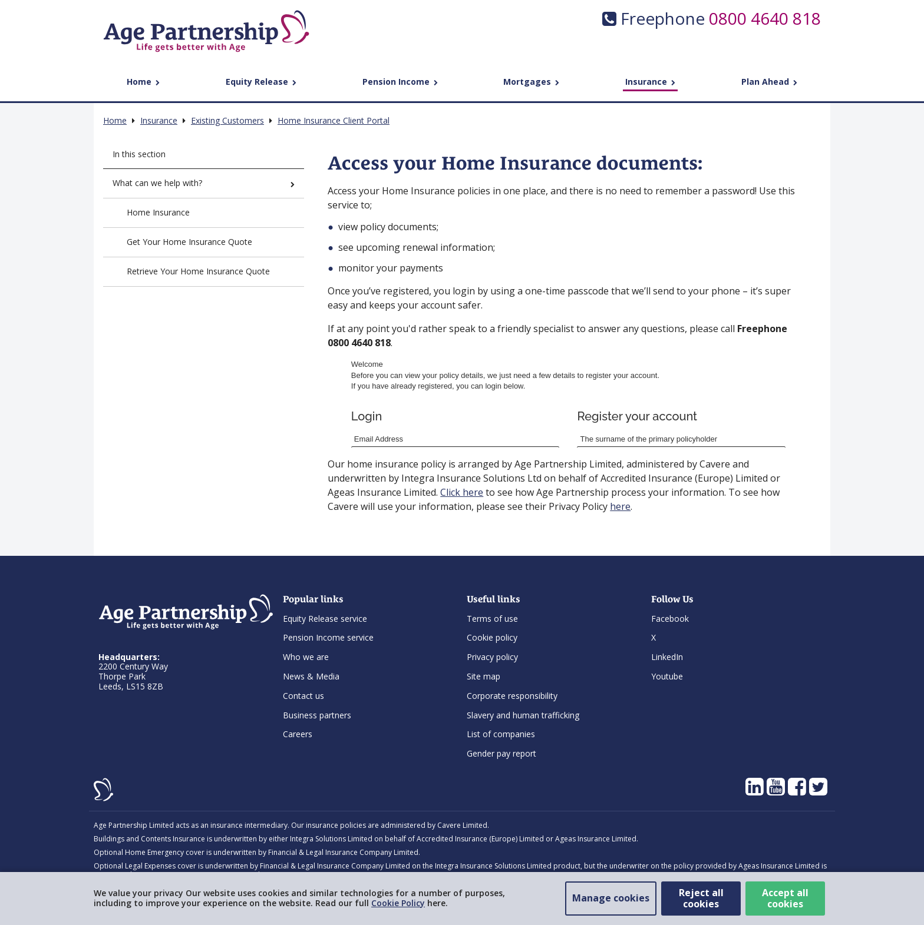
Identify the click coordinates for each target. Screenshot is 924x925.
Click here (461, 492)
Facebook (670, 618)
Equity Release (261, 81)
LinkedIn (667, 656)
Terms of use (492, 618)
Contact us (303, 695)
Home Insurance (158, 212)
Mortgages (531, 81)
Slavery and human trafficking (523, 715)
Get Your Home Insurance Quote (189, 241)
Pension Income (400, 81)
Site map (483, 676)
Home (143, 81)
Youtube (667, 676)
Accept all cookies (785, 898)
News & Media (311, 676)
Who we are (306, 656)
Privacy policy (492, 656)
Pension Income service (328, 637)
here (620, 506)
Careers (297, 734)
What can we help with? (204, 182)
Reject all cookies (701, 898)
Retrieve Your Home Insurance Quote (198, 271)
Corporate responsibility (512, 695)
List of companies (501, 734)
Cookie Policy (398, 903)
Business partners (317, 715)
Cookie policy (492, 637)
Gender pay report (501, 753)
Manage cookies (610, 897)
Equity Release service (325, 618)
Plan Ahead (769, 81)
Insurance (650, 81)
